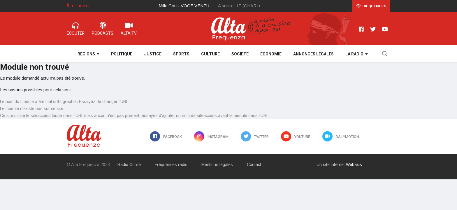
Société (240, 54)
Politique (121, 54)
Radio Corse (129, 164)
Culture (210, 54)
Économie (271, 54)
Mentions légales (217, 164)
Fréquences (371, 6)
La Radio (356, 54)
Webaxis (354, 164)
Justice (152, 54)
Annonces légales (313, 54)
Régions (88, 54)
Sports (181, 54)
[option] (188, 5)
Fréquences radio (171, 164)
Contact (254, 164)
